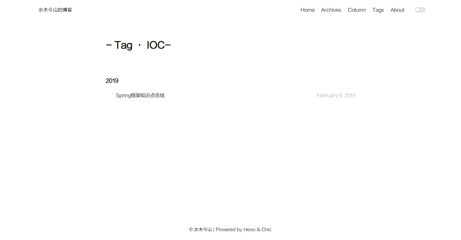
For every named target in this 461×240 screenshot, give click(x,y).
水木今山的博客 (55, 10)
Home (308, 10)
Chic (266, 229)
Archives (331, 10)
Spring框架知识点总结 (140, 95)
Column (357, 10)
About (397, 10)
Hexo (249, 229)
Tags (378, 10)
